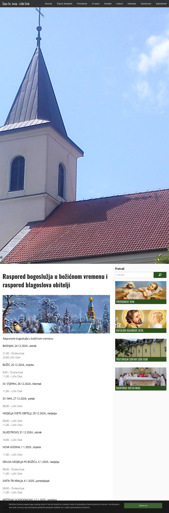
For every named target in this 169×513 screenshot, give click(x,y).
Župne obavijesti (64, 3)
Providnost (82, 3)
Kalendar (132, 3)
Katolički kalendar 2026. (130, 330)
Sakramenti (161, 3)
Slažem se (143, 506)
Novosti (48, 3)
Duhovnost (146, 3)
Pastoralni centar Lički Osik (132, 359)
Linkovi (119, 3)
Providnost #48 (125, 302)
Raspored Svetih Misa (128, 388)
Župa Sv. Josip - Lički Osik (15, 4)
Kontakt (107, 3)
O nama (95, 3)
